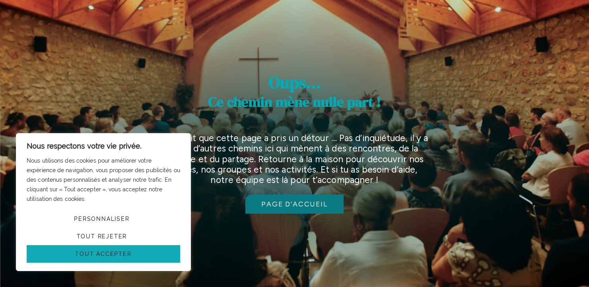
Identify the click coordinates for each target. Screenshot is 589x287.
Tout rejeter (102, 236)
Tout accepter (103, 254)
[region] (103, 202)
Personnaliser (101, 219)
